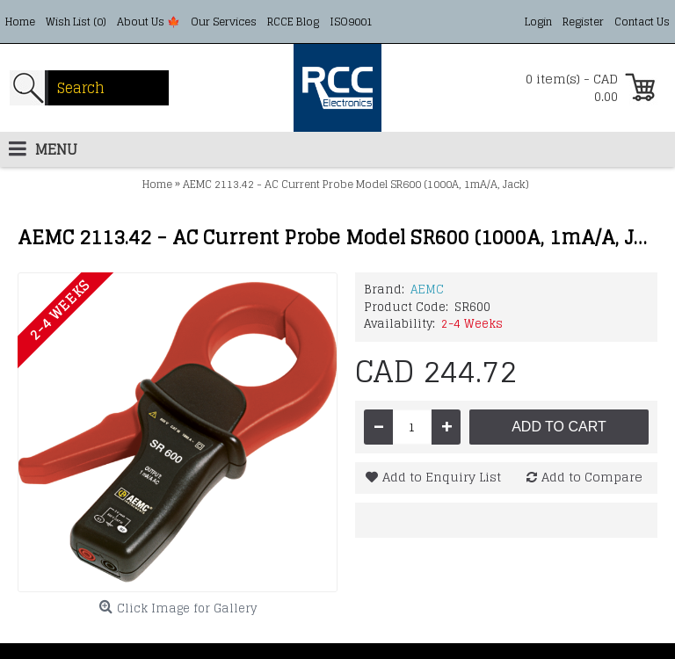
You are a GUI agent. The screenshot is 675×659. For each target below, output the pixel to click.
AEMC (427, 289)
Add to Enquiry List (441, 477)
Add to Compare (591, 477)
